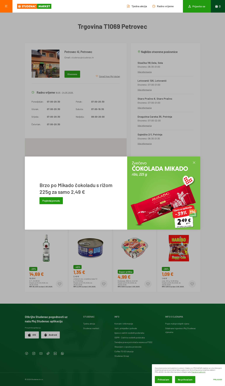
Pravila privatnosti (198, 372)
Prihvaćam (163, 379)
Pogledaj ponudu (51, 200)
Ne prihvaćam (185, 379)
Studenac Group (121, 356)
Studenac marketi (91, 328)
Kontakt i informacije (123, 323)
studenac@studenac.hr (82, 57)
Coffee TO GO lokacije (123, 351)
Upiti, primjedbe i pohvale (125, 328)
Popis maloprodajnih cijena (177, 323)
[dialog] (188, 375)
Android (50, 335)
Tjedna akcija (89, 323)
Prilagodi (217, 379)
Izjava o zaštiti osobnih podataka (129, 333)
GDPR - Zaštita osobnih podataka (129, 337)
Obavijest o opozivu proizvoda (127, 346)
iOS (32, 335)
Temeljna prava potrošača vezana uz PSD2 (133, 342)
